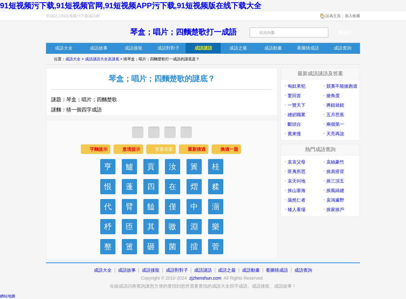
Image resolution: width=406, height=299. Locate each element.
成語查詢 (303, 270)
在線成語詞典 (80, 32)
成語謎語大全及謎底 (102, 59)
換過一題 (229, 149)
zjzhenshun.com (205, 278)
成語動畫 (251, 270)
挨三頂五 (335, 180)
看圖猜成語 (277, 270)
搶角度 (333, 95)
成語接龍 (151, 270)
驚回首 (294, 95)
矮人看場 (296, 209)
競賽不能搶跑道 (341, 86)
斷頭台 (294, 124)
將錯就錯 (335, 105)
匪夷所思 (296, 171)
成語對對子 (177, 270)
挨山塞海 (296, 190)
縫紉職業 (296, 114)
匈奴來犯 (296, 86)
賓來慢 (294, 133)
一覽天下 (296, 105)
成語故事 (127, 270)
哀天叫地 (296, 180)
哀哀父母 (296, 161)
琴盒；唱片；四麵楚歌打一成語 (183, 32)
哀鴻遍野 (335, 200)
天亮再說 (335, 133)
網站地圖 (7, 296)
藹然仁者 (296, 200)
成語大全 (73, 59)
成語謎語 (203, 270)
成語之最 (227, 270)
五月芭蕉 (335, 114)
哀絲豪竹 (335, 161)
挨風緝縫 (335, 190)
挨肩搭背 (335, 171)
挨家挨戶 (335, 209)
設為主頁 (333, 16)
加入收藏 (352, 16)
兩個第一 (335, 124)
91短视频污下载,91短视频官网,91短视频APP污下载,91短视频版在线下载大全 (130, 5)
